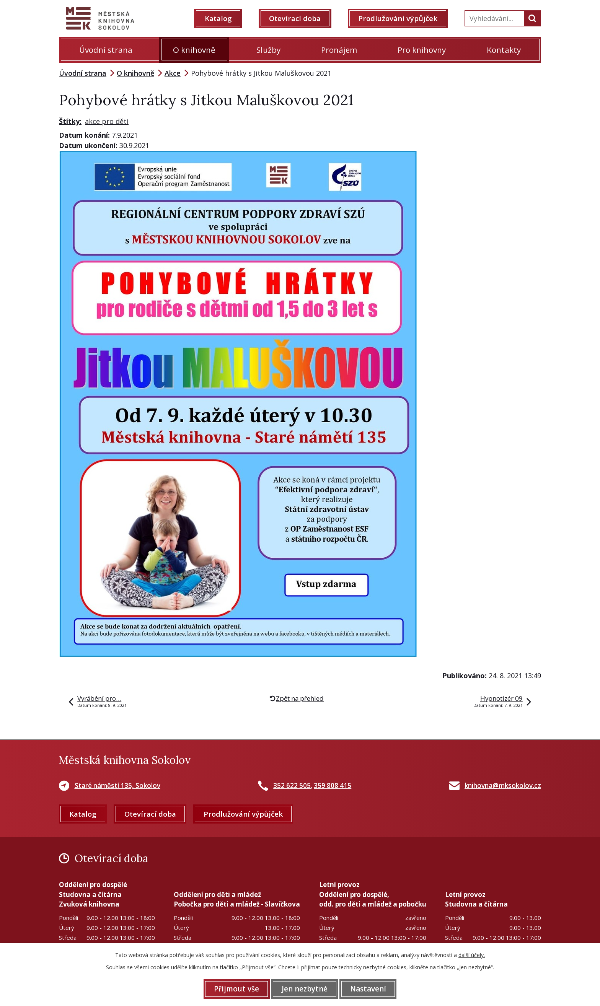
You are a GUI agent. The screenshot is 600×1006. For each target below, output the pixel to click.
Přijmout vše (235, 989)
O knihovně (194, 49)
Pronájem (339, 49)
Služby (268, 49)
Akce (173, 73)
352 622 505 (292, 785)
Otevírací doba (296, 18)
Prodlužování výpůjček (399, 18)
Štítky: (70, 121)
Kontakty (504, 49)
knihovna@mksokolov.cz (503, 785)
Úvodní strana (105, 49)
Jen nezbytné (305, 989)
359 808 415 (332, 785)
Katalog (219, 18)
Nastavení (369, 989)
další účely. (471, 955)
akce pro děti (107, 121)
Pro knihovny (422, 49)
